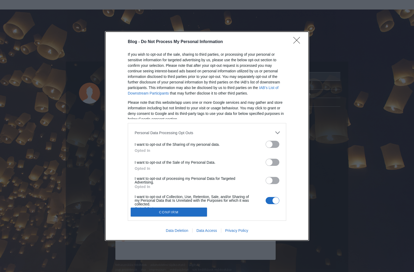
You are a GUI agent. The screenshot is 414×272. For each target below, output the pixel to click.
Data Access (206, 230)
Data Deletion (177, 230)
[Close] (298, 42)
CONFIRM (169, 212)
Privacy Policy (236, 230)
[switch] (272, 144)
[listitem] (207, 132)
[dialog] (207, 136)
